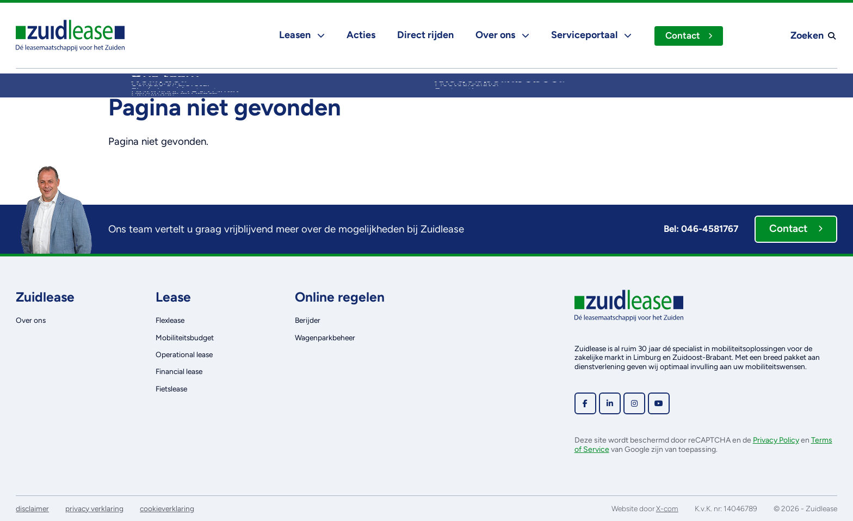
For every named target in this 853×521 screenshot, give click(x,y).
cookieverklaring (167, 508)
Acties (359, 35)
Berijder (307, 320)
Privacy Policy (776, 440)
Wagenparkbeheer (325, 337)
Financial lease (179, 371)
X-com (667, 508)
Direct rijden (424, 35)
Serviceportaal (590, 35)
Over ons (501, 35)
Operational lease (184, 354)
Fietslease (171, 388)
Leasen (301, 35)
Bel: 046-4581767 (701, 228)
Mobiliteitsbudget (185, 337)
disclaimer (32, 508)
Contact (688, 35)
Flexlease (170, 320)
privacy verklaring (94, 508)
